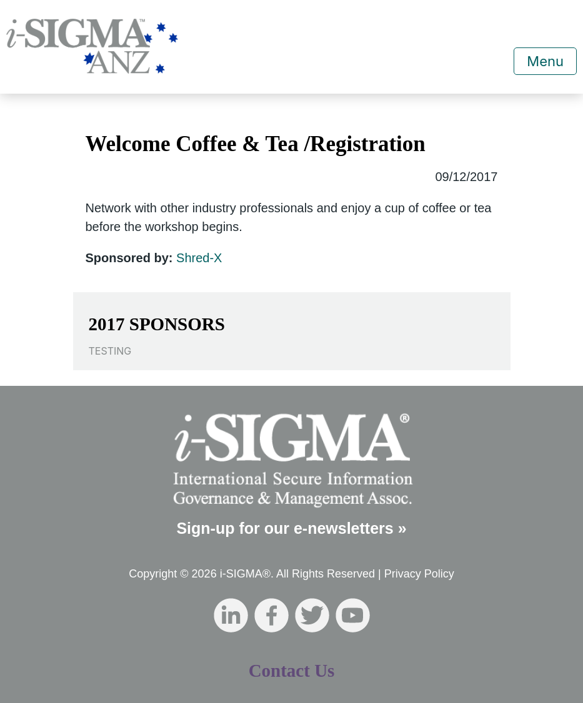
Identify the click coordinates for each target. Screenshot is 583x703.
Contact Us (292, 671)
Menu (545, 61)
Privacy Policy (419, 574)
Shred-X (199, 258)
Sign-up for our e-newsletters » (291, 528)
